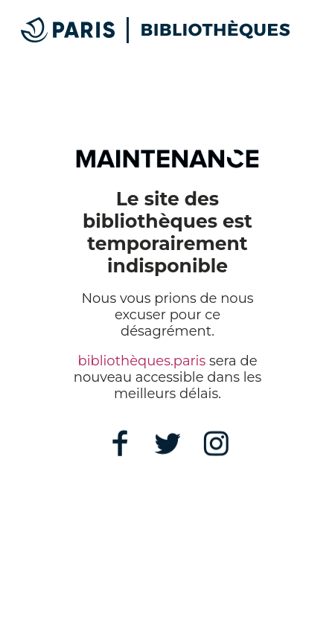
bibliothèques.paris (141, 361)
